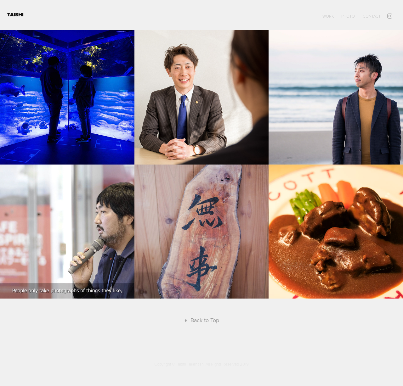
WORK (328, 16)
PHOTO (348, 16)
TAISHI (16, 14)
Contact (372, 16)
